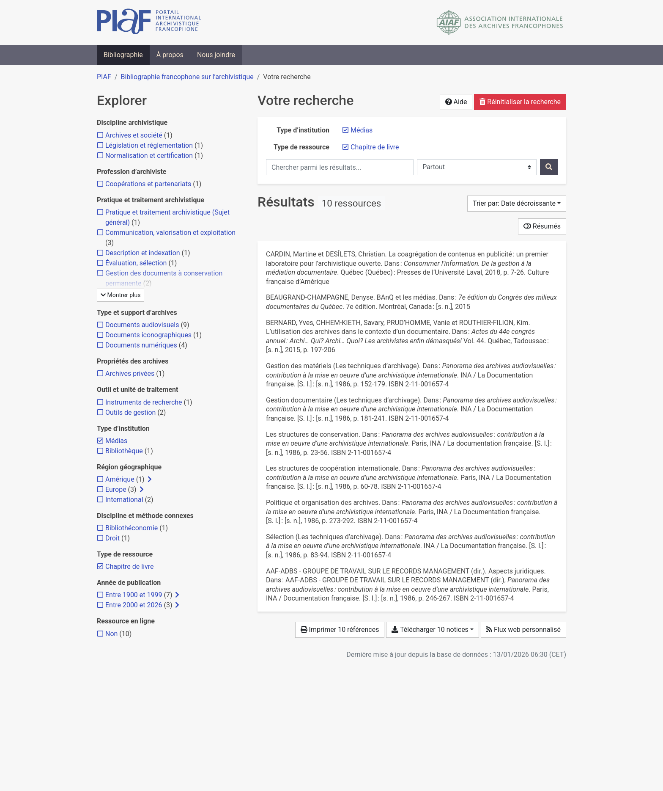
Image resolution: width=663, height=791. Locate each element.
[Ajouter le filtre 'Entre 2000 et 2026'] (133, 605)
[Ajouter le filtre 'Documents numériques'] (141, 345)
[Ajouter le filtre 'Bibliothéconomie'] (131, 528)
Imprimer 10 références (340, 630)
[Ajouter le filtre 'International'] (124, 500)
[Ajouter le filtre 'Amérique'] (119, 479)
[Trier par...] (516, 204)
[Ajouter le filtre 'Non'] (111, 634)
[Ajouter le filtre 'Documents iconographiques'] (148, 335)
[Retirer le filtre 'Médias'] (362, 130)
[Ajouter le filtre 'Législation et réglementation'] (149, 145)
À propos (170, 55)
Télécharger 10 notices (430, 630)
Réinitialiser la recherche (520, 102)
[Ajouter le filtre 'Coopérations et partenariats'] (148, 184)
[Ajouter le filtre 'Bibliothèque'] (124, 451)
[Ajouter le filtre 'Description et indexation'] (142, 253)
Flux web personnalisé (523, 630)
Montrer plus (120, 295)
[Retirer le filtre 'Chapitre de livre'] (375, 147)
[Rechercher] (549, 167)
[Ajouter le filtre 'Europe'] (115, 489)
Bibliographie (123, 55)
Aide (456, 102)
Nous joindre (216, 55)
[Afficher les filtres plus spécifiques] (149, 479)
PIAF (104, 77)
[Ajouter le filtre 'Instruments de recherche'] (143, 402)
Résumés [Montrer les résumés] (542, 226)
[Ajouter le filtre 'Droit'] (112, 538)
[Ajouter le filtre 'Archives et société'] (133, 135)
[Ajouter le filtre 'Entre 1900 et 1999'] (133, 595)
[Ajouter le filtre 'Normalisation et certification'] (149, 156)
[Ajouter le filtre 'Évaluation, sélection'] (136, 263)
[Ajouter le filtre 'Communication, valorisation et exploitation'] (170, 233)
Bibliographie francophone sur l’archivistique (187, 77)
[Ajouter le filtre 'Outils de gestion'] (130, 412)
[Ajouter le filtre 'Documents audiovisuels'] (142, 325)
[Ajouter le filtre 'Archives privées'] (129, 373)
